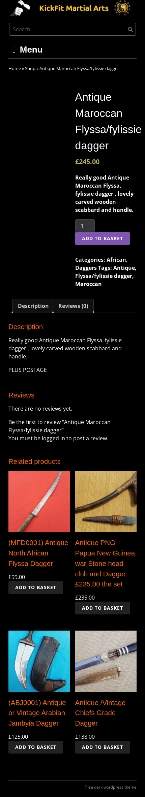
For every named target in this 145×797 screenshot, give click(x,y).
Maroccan (88, 284)
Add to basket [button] (35, 587)
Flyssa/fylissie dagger (103, 276)
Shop (30, 68)
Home (14, 68)
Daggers (86, 268)
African (116, 259)
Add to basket (102, 238)
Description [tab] (33, 306)
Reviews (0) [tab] (73, 306)
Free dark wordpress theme (111, 787)
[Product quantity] (85, 225)
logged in (53, 438)
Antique (124, 268)
